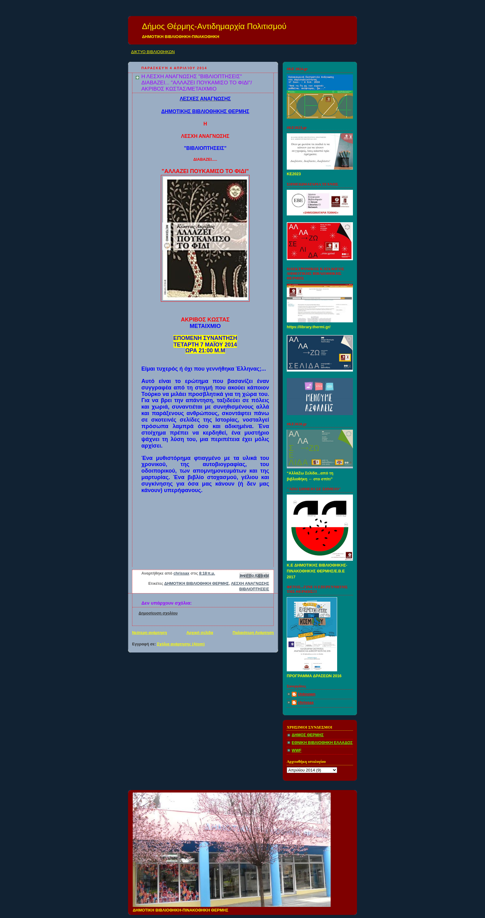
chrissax (306, 702)
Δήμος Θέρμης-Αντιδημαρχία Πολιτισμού (214, 26)
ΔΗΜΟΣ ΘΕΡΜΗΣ (308, 735)
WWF (297, 750)
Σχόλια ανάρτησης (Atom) (181, 644)
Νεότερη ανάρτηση (149, 633)
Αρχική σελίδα (200, 633)
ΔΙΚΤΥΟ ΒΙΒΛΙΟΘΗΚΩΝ (153, 51)
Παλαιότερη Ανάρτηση (253, 633)
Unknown (306, 694)
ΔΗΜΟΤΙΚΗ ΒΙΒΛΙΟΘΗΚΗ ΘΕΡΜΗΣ (196, 583)
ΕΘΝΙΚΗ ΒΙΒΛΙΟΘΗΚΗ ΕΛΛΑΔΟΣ (322, 743)
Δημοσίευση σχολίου (158, 613)
